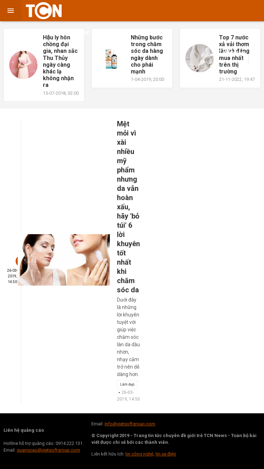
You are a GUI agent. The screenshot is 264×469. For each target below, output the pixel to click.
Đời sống (19, 31)
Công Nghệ (228, 32)
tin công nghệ (139, 454)
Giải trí (51, 32)
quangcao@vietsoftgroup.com (48, 450)
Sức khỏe (158, 31)
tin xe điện (166, 454)
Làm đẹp (127, 384)
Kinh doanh (115, 31)
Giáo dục (78, 32)
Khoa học (194, 32)
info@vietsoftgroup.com (130, 423)
